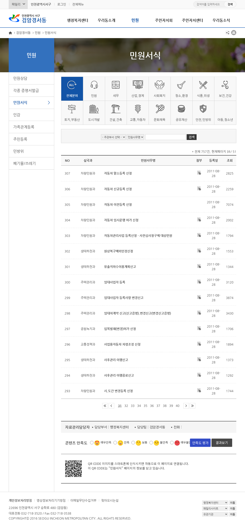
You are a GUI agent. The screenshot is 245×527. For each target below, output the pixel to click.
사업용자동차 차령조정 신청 (122, 344)
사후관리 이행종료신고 (119, 375)
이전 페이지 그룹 (111, 406)
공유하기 (227, 32)
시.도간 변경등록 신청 (118, 391)
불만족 (164, 442)
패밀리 (16, 4)
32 (126, 405)
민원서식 (20, 102)
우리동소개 (106, 20)
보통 (144, 442)
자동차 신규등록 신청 (118, 189)
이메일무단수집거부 (83, 500)
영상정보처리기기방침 (51, 500)
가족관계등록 (23, 127)
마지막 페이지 (192, 406)
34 (139, 405)
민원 (135, 20)
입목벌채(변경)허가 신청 (120, 328)
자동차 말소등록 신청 (118, 173)
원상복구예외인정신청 (118, 251)
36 (152, 405)
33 (133, 405)
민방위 (18, 151)
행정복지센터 (77, 20)
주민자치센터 (192, 20)
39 (171, 405)
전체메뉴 (78, 4)
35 (145, 405)
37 (158, 405)
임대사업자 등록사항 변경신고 (123, 297)
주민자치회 (164, 20)
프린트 (233, 32)
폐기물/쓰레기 (24, 163)
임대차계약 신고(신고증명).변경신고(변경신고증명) (137, 313)
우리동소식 (221, 20)
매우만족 (106, 442)
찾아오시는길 (110, 500)
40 (177, 405)
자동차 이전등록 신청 (118, 204)
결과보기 (222, 442)
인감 (16, 114)
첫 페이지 (105, 406)
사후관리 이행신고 (116, 360)
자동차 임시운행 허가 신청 (121, 220)
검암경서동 (34, 18)
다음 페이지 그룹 (186, 406)
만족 (126, 442)
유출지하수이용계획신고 (120, 266)
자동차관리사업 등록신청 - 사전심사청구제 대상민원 (138, 235)
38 (165, 405)
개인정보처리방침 (20, 500)
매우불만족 (187, 442)
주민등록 (20, 139)
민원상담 (20, 78)
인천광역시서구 (41, 4)
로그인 (61, 4)
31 (120, 405)
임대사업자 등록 (114, 282)
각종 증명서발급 (26, 90)
